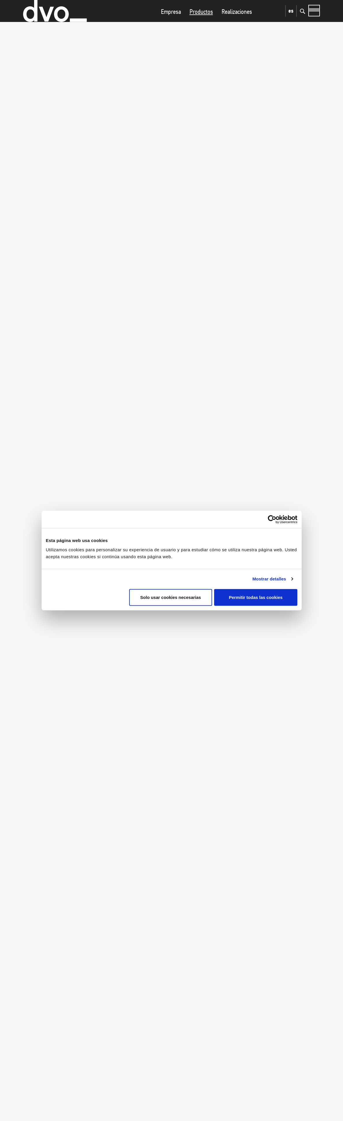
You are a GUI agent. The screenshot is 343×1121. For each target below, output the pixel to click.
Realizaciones (237, 23)
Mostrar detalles (269, 578)
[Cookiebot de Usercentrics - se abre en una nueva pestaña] (272, 519)
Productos (201, 23)
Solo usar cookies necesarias (170, 597)
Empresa (171, 23)
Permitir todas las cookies (256, 597)
